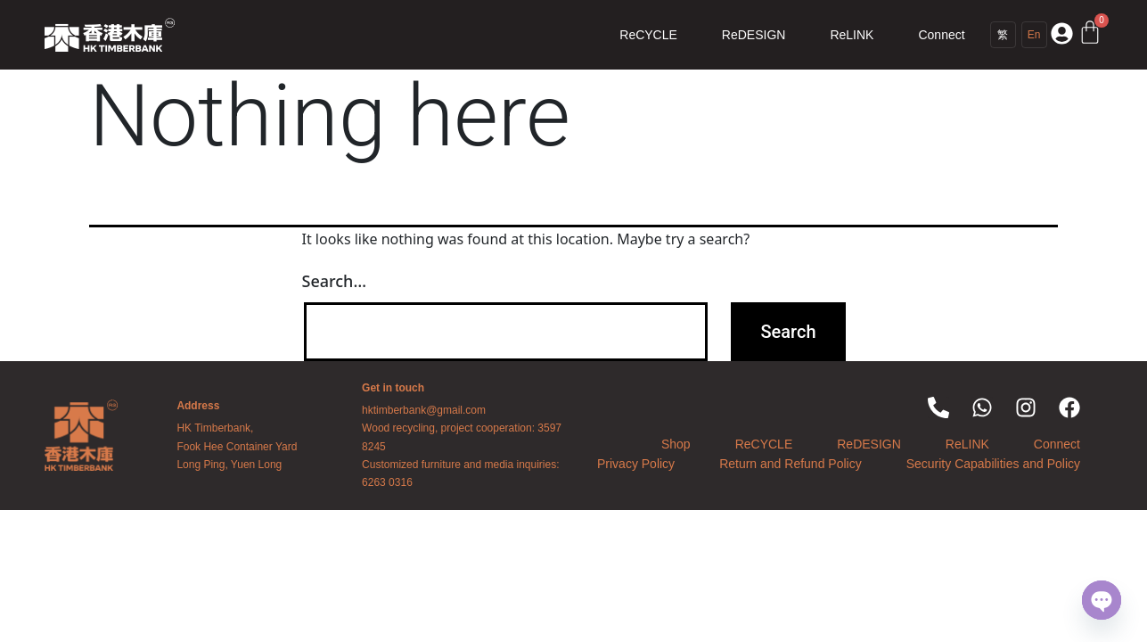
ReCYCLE (648, 35)
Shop (676, 444)
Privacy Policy (636, 464)
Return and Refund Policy (790, 464)
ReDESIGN (754, 35)
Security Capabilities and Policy (993, 464)
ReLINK (851, 35)
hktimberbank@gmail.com (424, 410)
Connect (941, 35)
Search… (334, 281)
